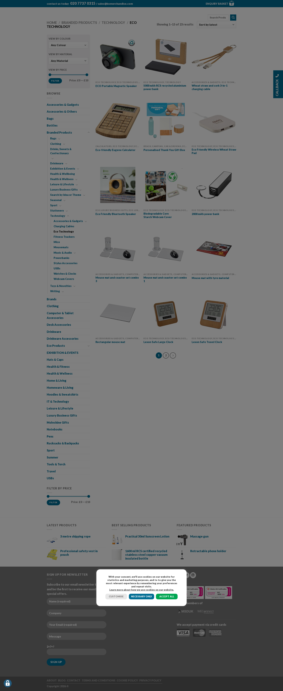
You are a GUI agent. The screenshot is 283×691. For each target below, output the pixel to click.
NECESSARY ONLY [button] (141, 596)
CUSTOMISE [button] (116, 596)
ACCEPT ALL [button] (166, 596)
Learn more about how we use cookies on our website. (141, 589)
